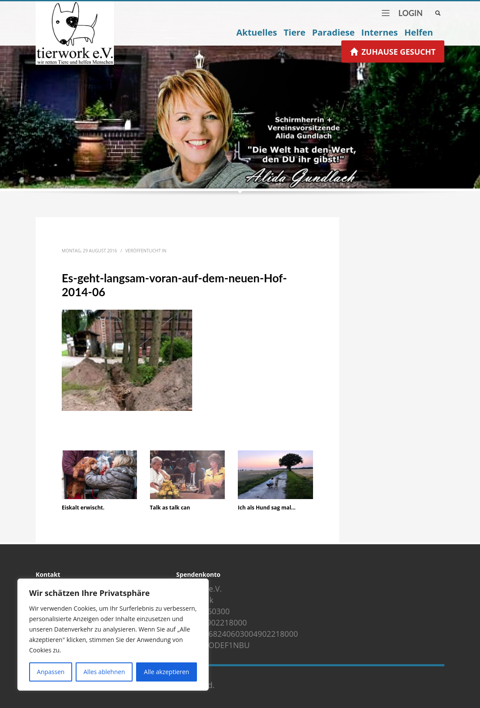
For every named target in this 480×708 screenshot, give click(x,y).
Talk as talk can (170, 507)
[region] (113, 635)
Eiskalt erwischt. (83, 507)
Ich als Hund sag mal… (267, 507)
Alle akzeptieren (166, 672)
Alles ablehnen (104, 672)
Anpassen (51, 672)
